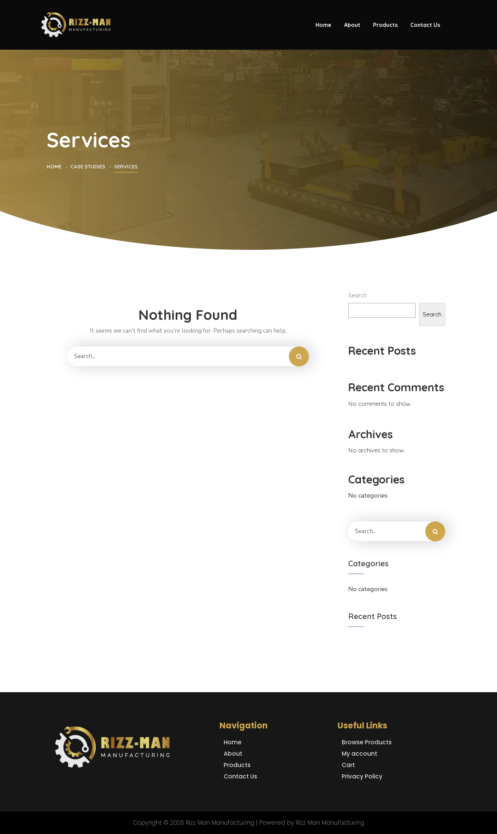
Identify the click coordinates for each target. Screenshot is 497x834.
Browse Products (367, 742)
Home (233, 742)
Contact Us (240, 776)
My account (359, 753)
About (233, 753)
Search (357, 295)
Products (237, 765)
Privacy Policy (362, 776)
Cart (348, 765)
